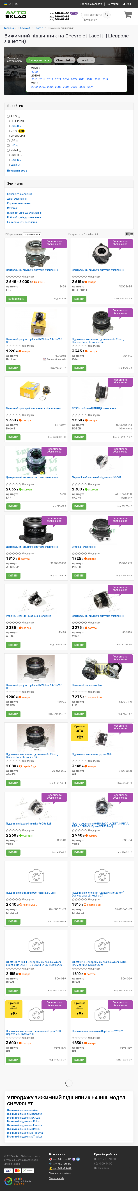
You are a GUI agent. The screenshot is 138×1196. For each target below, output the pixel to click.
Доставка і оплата (90, 4)
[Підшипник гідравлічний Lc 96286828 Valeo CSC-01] (36, 811)
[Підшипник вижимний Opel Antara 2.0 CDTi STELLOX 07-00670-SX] (36, 880)
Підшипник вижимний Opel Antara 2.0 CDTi (31, 897)
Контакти (112, 4)
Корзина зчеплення (19, 203)
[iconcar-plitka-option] (127, 234)
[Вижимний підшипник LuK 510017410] (102, 671)
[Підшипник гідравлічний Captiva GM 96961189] (102, 1020)
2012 (50, 79)
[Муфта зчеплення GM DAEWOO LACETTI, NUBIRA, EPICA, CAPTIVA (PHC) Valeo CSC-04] (102, 811)
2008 (82, 86)
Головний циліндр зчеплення (24, 212)
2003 (42, 86)
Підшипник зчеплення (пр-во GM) (92, 757)
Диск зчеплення (17, 198)
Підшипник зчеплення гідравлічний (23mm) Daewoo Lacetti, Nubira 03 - (98, 341)
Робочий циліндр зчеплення (24, 217)
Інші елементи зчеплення (22, 222)
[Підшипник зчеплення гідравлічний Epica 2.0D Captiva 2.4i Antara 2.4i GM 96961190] (36, 1020)
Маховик (12, 208)
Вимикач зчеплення (84, 549)
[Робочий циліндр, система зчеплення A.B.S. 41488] (36, 602)
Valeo (15, 164)
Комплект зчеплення (19, 193)
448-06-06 (59, 13)
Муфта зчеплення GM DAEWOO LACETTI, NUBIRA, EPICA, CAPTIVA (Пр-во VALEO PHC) (100, 829)
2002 (34, 86)
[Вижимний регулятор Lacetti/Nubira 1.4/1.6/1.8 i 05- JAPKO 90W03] (36, 671)
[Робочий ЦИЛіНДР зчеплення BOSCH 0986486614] (102, 393)
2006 (66, 86)
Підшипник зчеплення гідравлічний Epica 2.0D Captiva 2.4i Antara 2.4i (33, 1038)
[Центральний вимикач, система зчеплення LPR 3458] (36, 253)
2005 (58, 86)
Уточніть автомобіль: (14, 59)
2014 (66, 79)
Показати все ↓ (17, 170)
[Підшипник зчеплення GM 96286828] (102, 741)
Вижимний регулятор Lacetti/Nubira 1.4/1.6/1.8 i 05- (34, 341)
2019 (105, 79)
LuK (14, 145)
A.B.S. (13, 116)
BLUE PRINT (17, 121)
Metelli (14, 150)
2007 (74, 86)
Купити (79, 299)
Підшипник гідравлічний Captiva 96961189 (97, 1036)
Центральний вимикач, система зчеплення (32, 270)
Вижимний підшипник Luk (87, 688)
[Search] (106, 14)
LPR (12, 140)
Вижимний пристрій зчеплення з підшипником (33, 409)
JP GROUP (16, 135)
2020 (34, 71)
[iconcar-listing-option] (131, 234)
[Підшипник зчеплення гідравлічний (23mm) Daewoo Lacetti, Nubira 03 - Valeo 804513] (102, 323)
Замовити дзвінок (60, 1178)
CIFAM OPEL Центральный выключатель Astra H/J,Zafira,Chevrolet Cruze (99, 968)
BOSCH (16, 125)
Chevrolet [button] (64, 60)
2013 (58, 79)
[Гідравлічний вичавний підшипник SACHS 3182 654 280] (102, 462)
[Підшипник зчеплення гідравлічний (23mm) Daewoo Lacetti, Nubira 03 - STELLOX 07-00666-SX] (102, 880)
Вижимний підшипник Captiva (24, 1119)
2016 (81, 79)
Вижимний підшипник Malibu (23, 1134)
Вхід (127, 4)
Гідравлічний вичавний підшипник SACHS (96, 479)
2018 (97, 79)
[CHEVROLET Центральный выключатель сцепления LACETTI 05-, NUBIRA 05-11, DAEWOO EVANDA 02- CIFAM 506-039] (36, 950)
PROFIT (14, 155)
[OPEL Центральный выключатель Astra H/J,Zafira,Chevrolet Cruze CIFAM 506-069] (102, 950)
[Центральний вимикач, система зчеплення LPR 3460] (36, 462)
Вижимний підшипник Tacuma (25, 1138)
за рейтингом (32, 234)
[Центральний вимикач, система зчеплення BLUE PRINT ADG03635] (102, 253)
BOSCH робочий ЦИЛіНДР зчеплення (94, 409)
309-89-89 (59, 19)
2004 (50, 86)
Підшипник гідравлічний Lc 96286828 (29, 827)
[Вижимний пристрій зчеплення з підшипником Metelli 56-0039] (36, 393)
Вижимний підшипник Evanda (24, 1130)
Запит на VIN (56, 1183)
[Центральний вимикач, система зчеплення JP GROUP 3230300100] (36, 532)
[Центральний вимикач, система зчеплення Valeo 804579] (102, 602)
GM (16, 130)
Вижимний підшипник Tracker (24, 1142)
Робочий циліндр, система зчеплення (28, 618)
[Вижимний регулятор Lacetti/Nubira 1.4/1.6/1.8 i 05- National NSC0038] (36, 323)
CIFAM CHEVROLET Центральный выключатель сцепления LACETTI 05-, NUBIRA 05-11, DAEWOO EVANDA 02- (34, 968)
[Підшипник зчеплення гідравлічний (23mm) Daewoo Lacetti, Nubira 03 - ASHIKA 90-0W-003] (36, 741)
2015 (74, 79)
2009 (89, 86)
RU (16, 4)
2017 (89, 79)
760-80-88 (59, 16)
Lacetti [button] (85, 60)
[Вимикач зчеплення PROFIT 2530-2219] (102, 532)
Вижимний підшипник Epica (23, 1127)
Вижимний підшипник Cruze (23, 1123)
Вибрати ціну (17, 299)
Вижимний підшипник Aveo (23, 1115)
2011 (42, 79)
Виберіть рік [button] (38, 60)
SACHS (16, 159)
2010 (34, 79)
